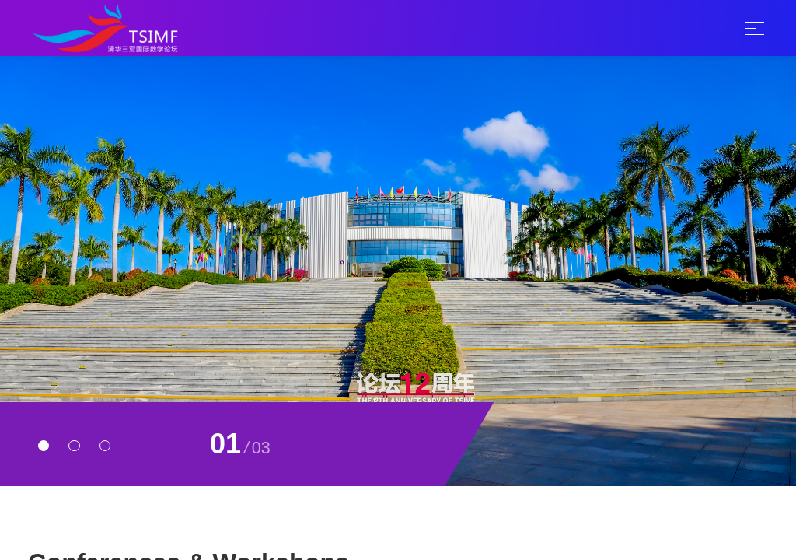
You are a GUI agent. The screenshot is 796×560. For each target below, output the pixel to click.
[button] (43, 445)
